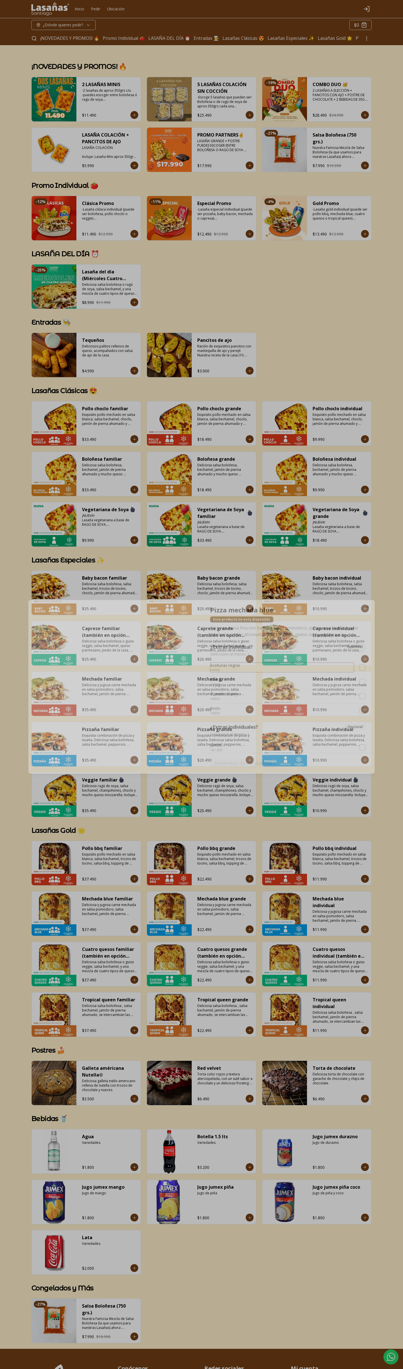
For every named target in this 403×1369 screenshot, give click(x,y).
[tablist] (201, 659)
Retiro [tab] (233, 658)
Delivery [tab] (170, 658)
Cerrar (201, 724)
